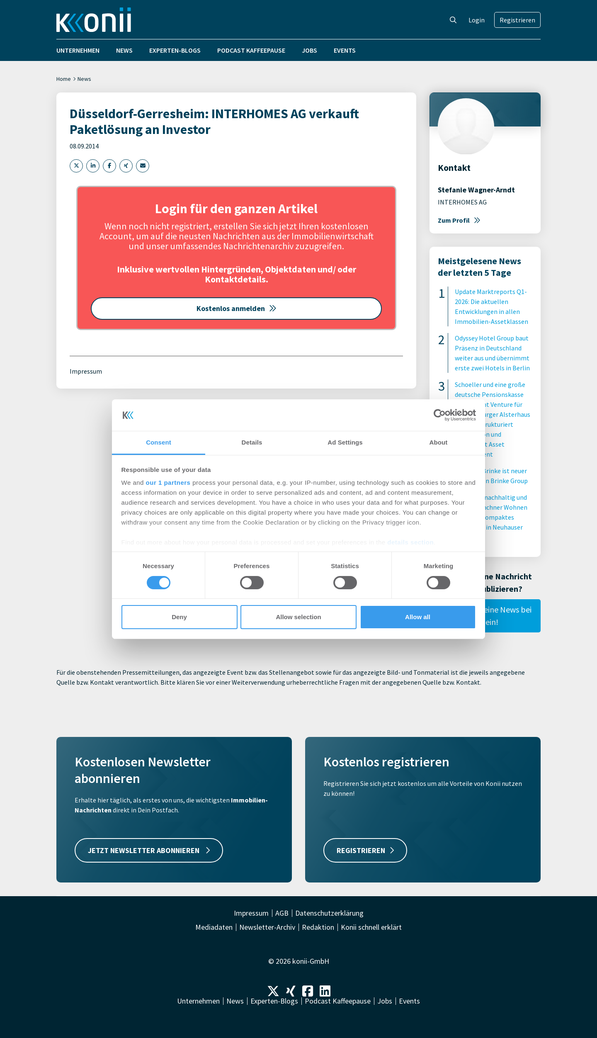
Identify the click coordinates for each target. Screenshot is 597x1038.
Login (476, 20)
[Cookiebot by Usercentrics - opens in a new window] (439, 415)
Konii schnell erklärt (371, 927)
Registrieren (517, 20)
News (124, 50)
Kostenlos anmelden (237, 308)
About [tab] (439, 442)
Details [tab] (252, 442)
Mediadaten (214, 927)
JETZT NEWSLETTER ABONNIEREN (149, 850)
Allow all (417, 616)
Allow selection (298, 616)
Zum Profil (459, 220)
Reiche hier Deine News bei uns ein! (485, 615)
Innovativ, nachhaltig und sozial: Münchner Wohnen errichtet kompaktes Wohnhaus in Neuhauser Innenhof (491, 517)
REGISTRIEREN (365, 850)
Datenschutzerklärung (329, 913)
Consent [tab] (158, 442)
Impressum (86, 371)
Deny (179, 616)
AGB (282, 913)
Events (345, 50)
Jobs (309, 50)
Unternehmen (78, 50)
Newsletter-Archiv (267, 927)
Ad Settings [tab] (345, 442)
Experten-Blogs (175, 50)
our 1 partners (168, 482)
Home (63, 79)
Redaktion (318, 927)
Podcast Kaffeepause (251, 50)
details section (410, 542)
